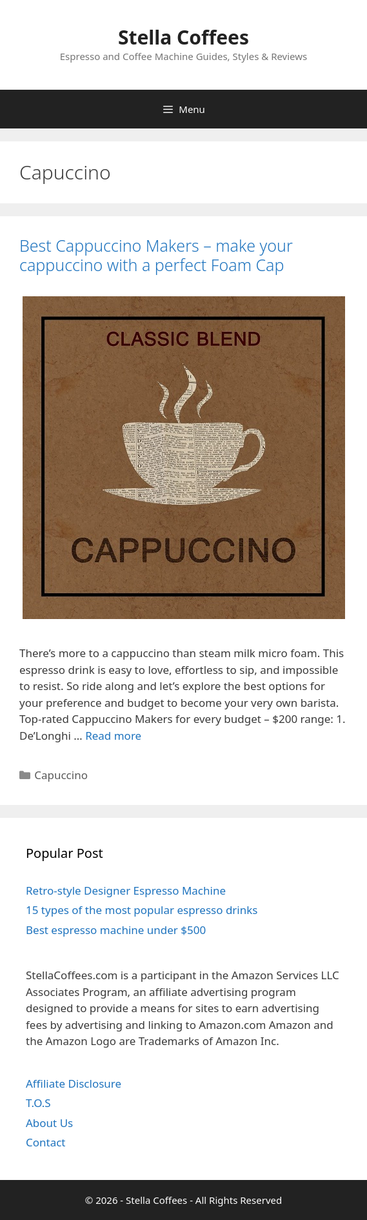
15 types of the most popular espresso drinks (141, 909)
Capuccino (61, 775)
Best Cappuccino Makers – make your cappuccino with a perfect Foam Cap (156, 255)
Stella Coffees (183, 37)
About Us (49, 1122)
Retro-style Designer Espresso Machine (126, 890)
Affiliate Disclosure (73, 1083)
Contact (46, 1142)
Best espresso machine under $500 (116, 929)
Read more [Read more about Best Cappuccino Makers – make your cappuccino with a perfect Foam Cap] (113, 735)
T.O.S (38, 1102)
